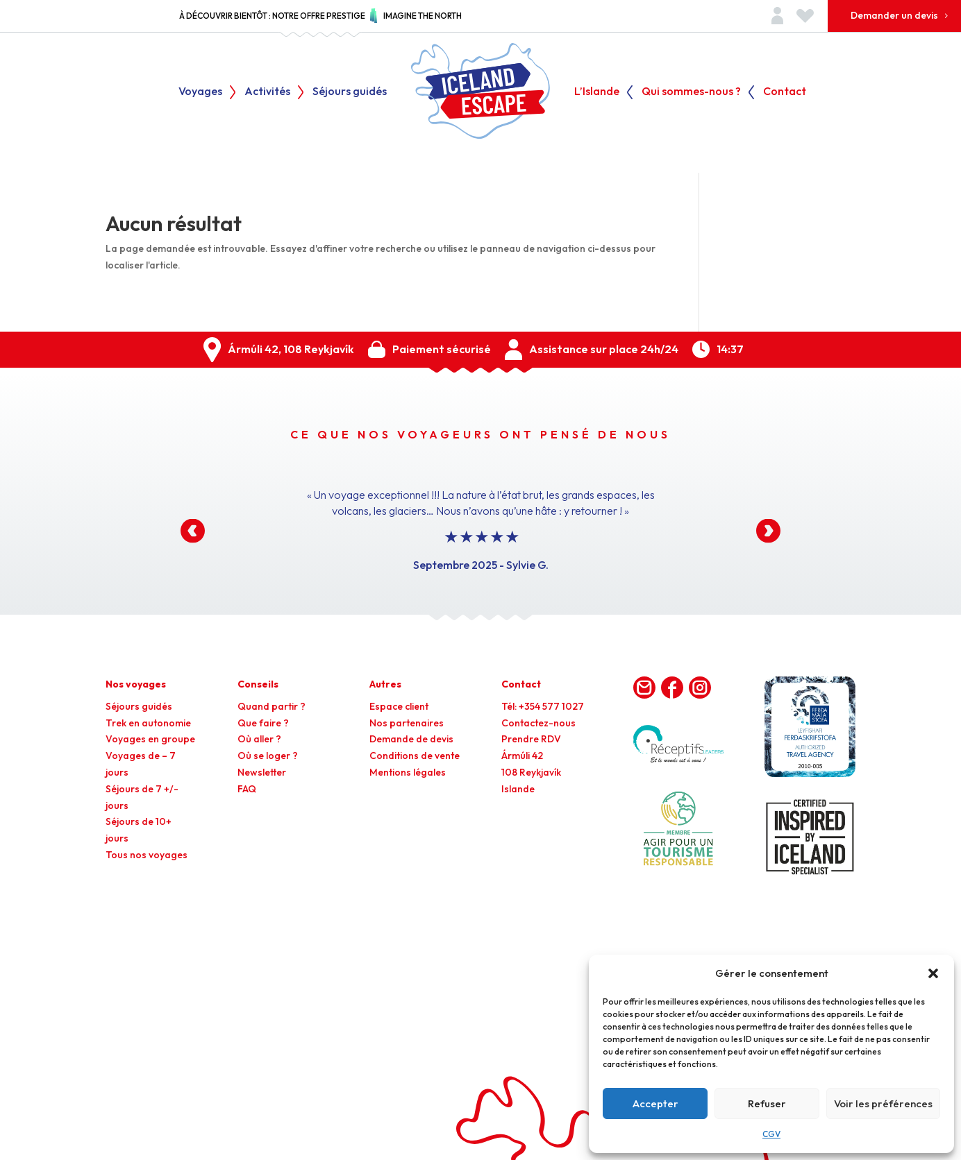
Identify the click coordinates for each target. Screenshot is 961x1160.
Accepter (655, 1103)
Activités (267, 92)
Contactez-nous (538, 723)
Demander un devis (894, 15)
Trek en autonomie (148, 723)
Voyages (200, 92)
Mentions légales (407, 772)
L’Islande (596, 92)
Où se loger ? (267, 755)
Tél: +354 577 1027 (542, 706)
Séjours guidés (349, 92)
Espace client (398, 706)
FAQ (246, 789)
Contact (784, 92)
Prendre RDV (531, 739)
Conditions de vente (414, 755)
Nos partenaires (406, 723)
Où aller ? (259, 739)
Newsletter (261, 772)
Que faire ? (263, 723)
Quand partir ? (271, 706)
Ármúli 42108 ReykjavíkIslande (531, 772)
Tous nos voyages (146, 854)
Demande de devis (411, 739)
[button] (933, 973)
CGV (771, 1134)
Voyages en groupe (150, 739)
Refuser (767, 1103)
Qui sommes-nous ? (691, 92)
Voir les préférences (883, 1103)
